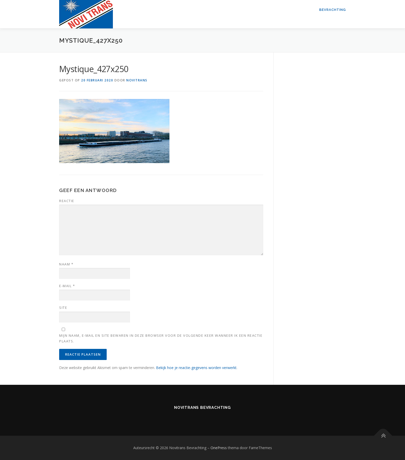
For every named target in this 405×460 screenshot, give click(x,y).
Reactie (66, 200)
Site (63, 307)
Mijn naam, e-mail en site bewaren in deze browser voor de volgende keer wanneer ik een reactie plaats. (160, 338)
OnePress (219, 447)
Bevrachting (332, 10)
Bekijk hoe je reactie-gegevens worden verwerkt (196, 367)
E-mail (67, 285)
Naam (66, 264)
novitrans (136, 80)
